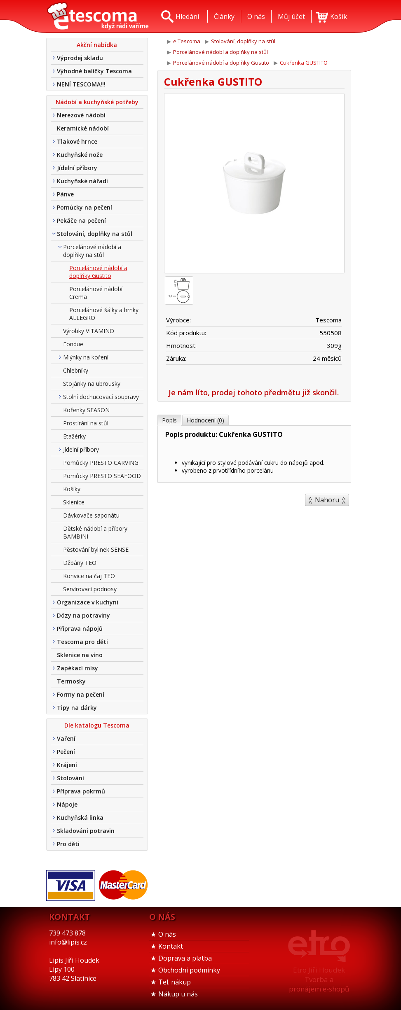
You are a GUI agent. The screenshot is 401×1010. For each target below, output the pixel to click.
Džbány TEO (79, 563)
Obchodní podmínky (189, 970)
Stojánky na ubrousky (91, 383)
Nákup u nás (178, 993)
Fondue (73, 344)
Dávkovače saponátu (91, 515)
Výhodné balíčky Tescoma (94, 71)
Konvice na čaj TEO (89, 576)
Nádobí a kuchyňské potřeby (97, 102)
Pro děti (68, 844)
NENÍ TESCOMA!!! (81, 84)
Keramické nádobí (83, 128)
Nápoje (67, 804)
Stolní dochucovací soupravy (101, 397)
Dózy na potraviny (83, 615)
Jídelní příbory (77, 168)
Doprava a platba (185, 958)
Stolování (70, 778)
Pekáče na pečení (81, 220)
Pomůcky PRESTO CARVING (100, 463)
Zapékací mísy (77, 668)
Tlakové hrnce (77, 141)
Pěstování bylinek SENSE (96, 549)
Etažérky (74, 436)
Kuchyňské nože (80, 155)
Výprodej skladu (80, 58)
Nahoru (327, 499)
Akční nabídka (97, 45)
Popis (169, 420)
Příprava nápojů (80, 628)
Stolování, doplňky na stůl (94, 234)
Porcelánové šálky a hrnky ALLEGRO (103, 314)
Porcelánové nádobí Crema (95, 293)
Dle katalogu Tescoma (96, 725)
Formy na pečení (80, 694)
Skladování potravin (86, 831)
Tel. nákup (174, 982)
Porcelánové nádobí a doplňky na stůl (92, 251)
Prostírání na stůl (85, 423)
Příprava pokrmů (81, 791)
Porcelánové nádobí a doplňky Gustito (98, 272)
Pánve (65, 194)
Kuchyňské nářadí (82, 181)
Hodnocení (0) (205, 420)
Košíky (71, 489)
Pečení (66, 752)
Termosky (71, 681)
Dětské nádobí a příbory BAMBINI (95, 532)
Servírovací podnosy (90, 589)
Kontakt (170, 946)
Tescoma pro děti (82, 642)
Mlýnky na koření (85, 357)
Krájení (67, 765)
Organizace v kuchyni (87, 602)
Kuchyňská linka (80, 817)
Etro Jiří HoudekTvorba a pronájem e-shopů (319, 979)
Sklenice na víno (80, 655)
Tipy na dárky (77, 707)
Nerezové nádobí (81, 115)
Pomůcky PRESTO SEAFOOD (102, 476)
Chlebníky (75, 370)
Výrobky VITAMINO (88, 331)
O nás (167, 934)
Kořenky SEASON (86, 410)
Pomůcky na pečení (84, 207)
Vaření (66, 738)
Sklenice (73, 502)
